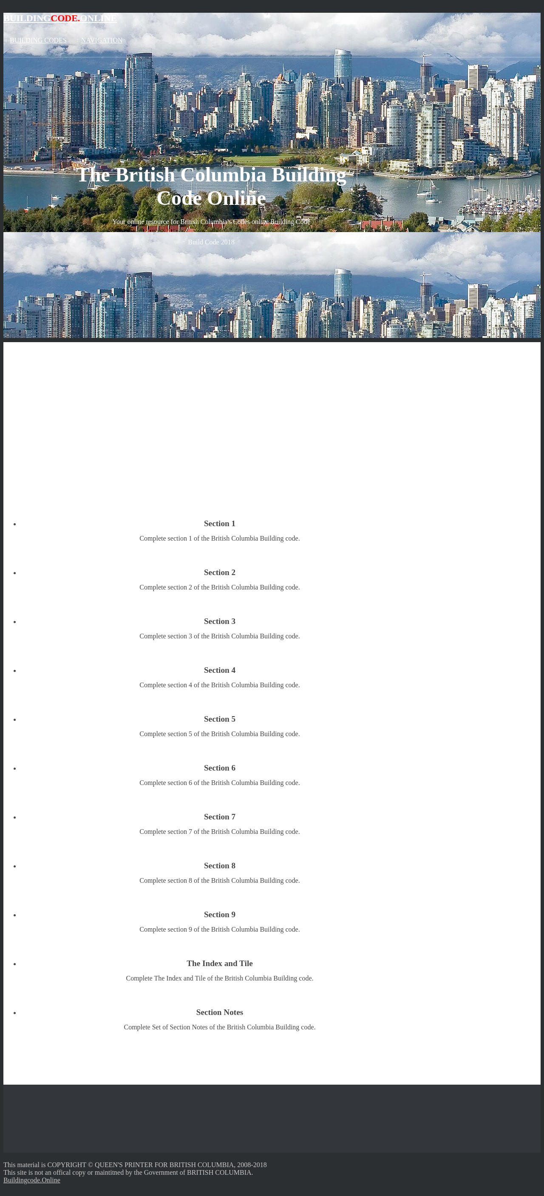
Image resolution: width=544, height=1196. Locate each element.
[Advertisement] (272, 401)
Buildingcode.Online (31, 1180)
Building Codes (38, 40)
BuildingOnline (60, 18)
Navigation (101, 40)
